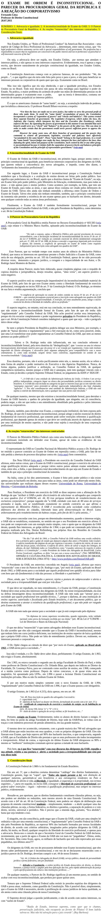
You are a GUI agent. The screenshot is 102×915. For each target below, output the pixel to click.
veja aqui (78, 147)
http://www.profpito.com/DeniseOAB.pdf (72, 558)
